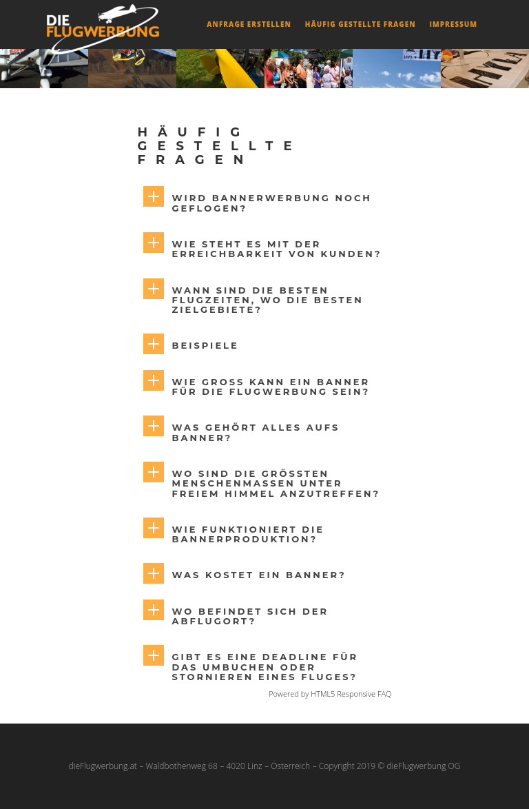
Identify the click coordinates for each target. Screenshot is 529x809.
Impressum (453, 24)
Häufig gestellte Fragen (360, 24)
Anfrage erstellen (249, 24)
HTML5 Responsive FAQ (351, 693)
